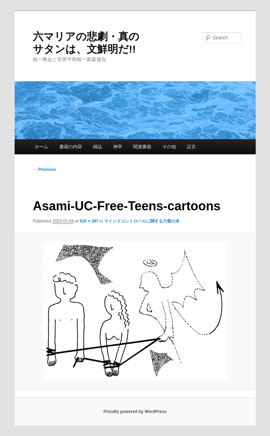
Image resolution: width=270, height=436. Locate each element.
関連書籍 (142, 146)
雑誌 (97, 146)
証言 (191, 146)
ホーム (41, 146)
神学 (117, 146)
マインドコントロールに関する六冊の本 (142, 221)
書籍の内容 (70, 146)
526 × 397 (89, 221)
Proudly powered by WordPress (135, 411)
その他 (169, 146)
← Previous (44, 169)
